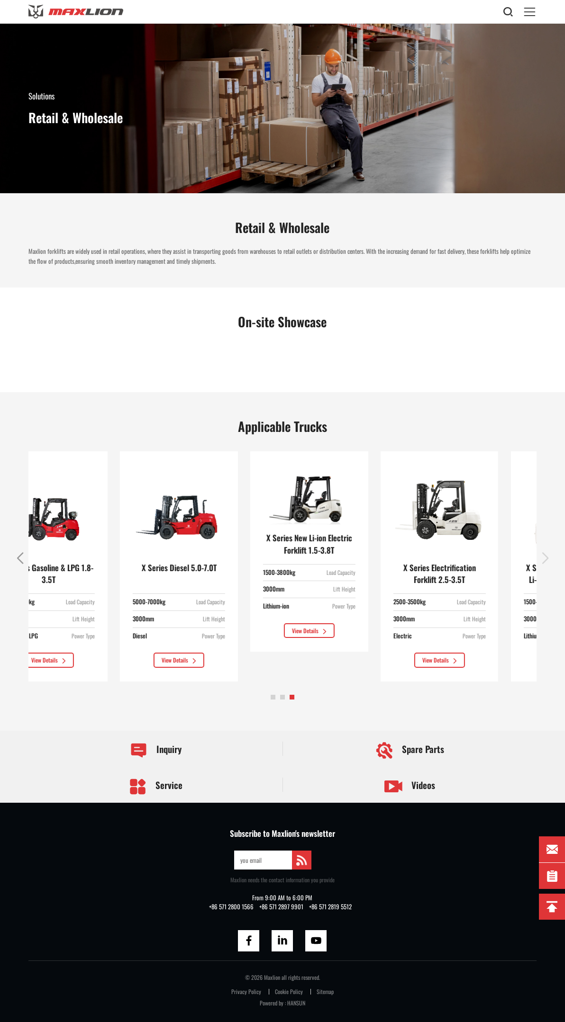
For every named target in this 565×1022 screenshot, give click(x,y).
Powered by (271, 1003)
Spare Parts (410, 750)
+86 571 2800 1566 (231, 906)
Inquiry (155, 750)
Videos (409, 786)
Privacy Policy (246, 991)
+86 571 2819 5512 (330, 906)
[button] (273, 697)
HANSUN (296, 1003)
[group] (87, 566)
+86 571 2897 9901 (281, 906)
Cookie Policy (289, 991)
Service (155, 786)
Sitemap (325, 991)
